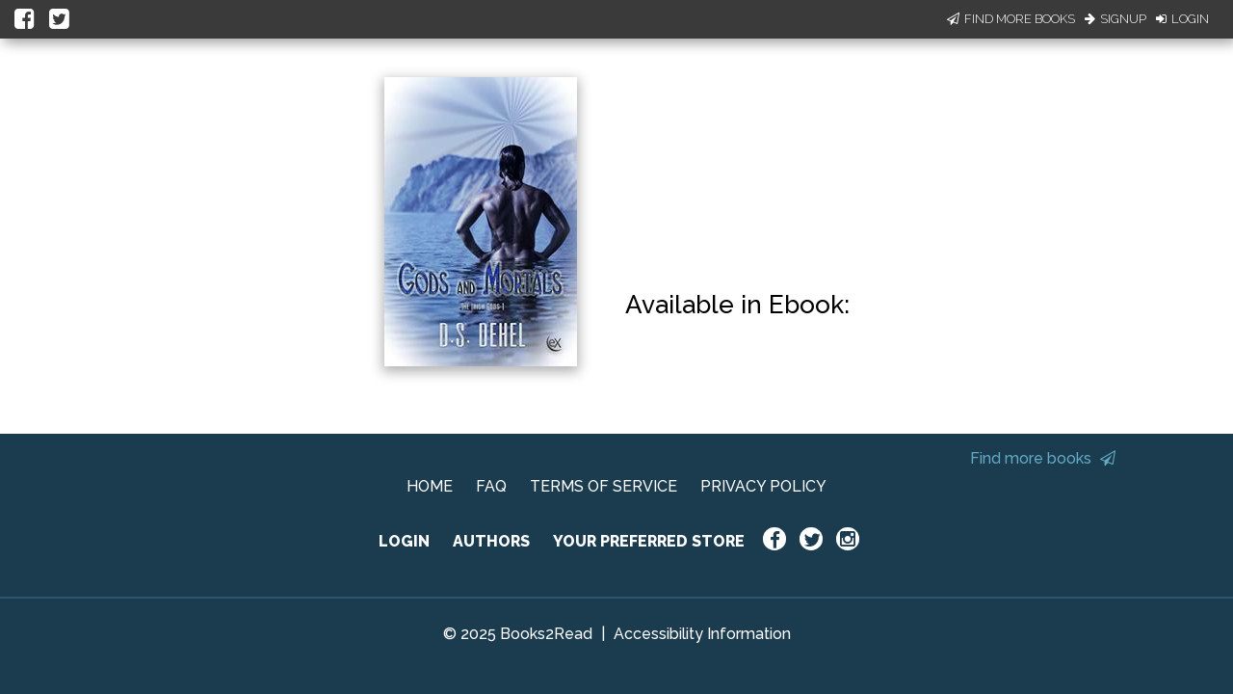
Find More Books (1011, 19)
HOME (430, 486)
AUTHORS (491, 541)
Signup (1115, 19)
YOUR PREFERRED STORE (649, 541)
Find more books (1042, 458)
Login (1182, 19)
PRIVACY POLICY (763, 486)
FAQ (491, 486)
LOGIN (404, 541)
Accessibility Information (702, 634)
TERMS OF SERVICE (603, 486)
